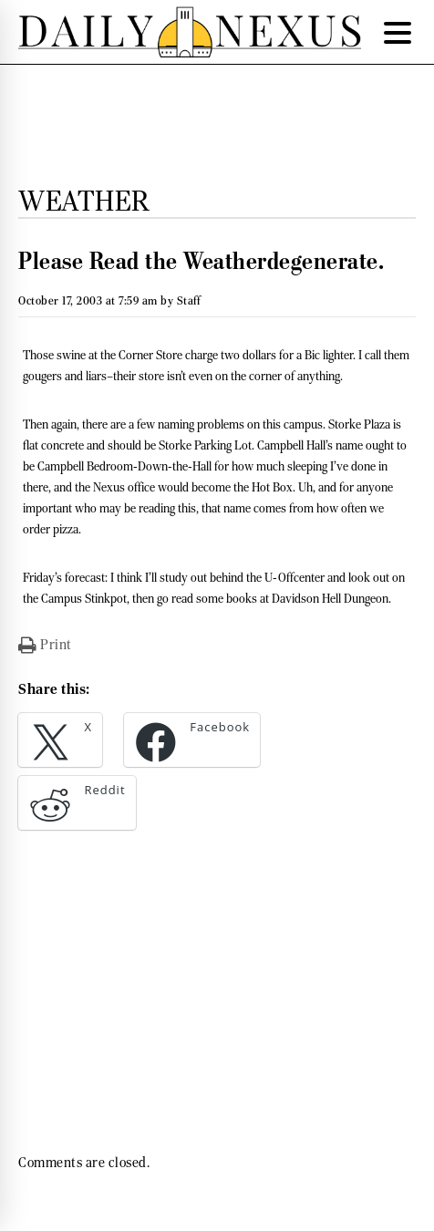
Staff (189, 300)
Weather (84, 200)
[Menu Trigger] (397, 32)
